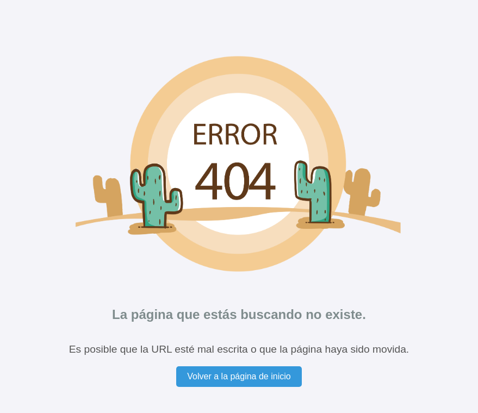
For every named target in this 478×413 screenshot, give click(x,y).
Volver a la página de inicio (238, 376)
